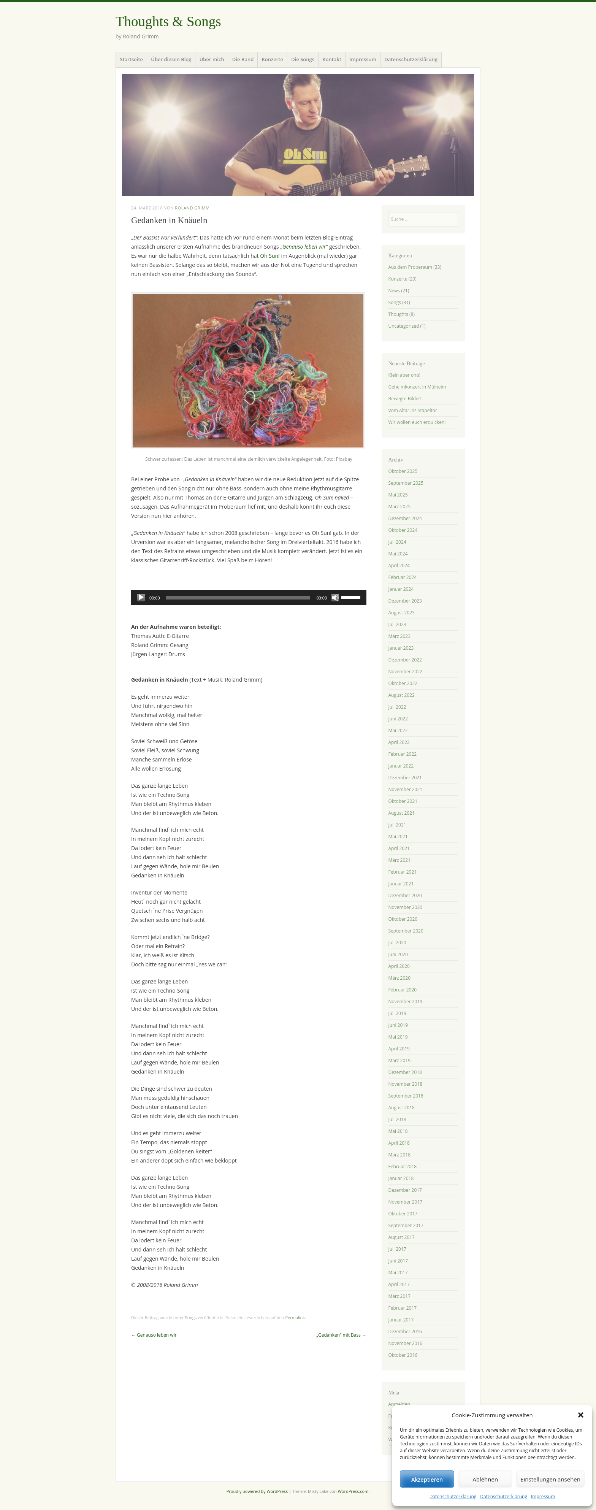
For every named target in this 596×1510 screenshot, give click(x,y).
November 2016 (405, 1343)
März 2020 (399, 978)
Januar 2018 (401, 1178)
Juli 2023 (397, 624)
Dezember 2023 (405, 601)
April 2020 (399, 966)
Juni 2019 (398, 1025)
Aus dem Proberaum (410, 267)
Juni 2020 (398, 954)
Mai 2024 (398, 553)
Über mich (212, 59)
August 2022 (401, 695)
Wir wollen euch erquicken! (417, 422)
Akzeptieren (427, 1479)
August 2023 (401, 612)
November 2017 (405, 1202)
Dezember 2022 (405, 660)
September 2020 (405, 931)
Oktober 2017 (403, 1213)
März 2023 (399, 636)
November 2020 (405, 907)
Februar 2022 (402, 754)
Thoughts (398, 314)
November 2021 (405, 789)
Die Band (243, 59)
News (394, 290)
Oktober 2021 (403, 801)
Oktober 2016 (403, 1355)
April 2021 (399, 848)
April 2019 (399, 1048)
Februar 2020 (402, 990)
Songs (191, 1317)
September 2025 (405, 483)
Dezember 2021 (405, 777)
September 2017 (405, 1225)
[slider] (238, 598)
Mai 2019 (398, 1037)
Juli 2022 (397, 707)
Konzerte (272, 59)
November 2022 (405, 671)
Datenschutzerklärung (453, 1496)
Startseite (131, 59)
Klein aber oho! (404, 375)
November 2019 (405, 1001)
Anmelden (399, 1404)
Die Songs (302, 59)
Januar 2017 (401, 1319)
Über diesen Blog (171, 59)
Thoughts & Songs (168, 21)
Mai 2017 (398, 1272)
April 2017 (399, 1284)
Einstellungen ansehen (550, 1479)
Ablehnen (485, 1479)
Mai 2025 (398, 495)
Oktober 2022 (403, 683)
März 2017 (399, 1296)
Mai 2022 (398, 730)
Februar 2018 (402, 1166)
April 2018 (399, 1143)
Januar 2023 (401, 648)
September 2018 (405, 1096)
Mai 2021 (398, 836)
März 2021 (399, 860)
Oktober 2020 (403, 919)
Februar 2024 (402, 577)
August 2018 (401, 1107)
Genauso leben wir (154, 1335)
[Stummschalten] (335, 597)
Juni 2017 (398, 1261)
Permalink (295, 1317)
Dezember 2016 (405, 1331)
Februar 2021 (402, 872)
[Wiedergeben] (141, 597)
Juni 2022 (398, 718)
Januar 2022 (401, 766)
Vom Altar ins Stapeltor (412, 410)
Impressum (543, 1496)
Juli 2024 (397, 542)
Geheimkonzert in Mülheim (417, 387)
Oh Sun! (270, 255)
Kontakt (331, 59)
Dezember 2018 (405, 1072)
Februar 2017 (402, 1308)
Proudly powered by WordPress (257, 1491)
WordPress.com (353, 1491)
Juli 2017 (397, 1249)
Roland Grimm (192, 208)
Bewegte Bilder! (405, 398)
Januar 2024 (401, 589)
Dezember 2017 (405, 1190)
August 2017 (401, 1237)
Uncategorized (403, 326)
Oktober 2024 (403, 530)
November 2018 (405, 1084)
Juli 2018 (397, 1119)
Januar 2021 (401, 883)
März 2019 (399, 1060)
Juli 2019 (397, 1013)
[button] (581, 1415)
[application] (248, 597)
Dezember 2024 (405, 518)
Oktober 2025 (403, 471)
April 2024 (399, 565)
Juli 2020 (397, 942)
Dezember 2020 (405, 895)
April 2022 (399, 742)
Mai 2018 (398, 1131)
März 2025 (399, 506)
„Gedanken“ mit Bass (341, 1335)
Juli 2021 (397, 825)
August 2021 (401, 813)
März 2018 (399, 1155)
